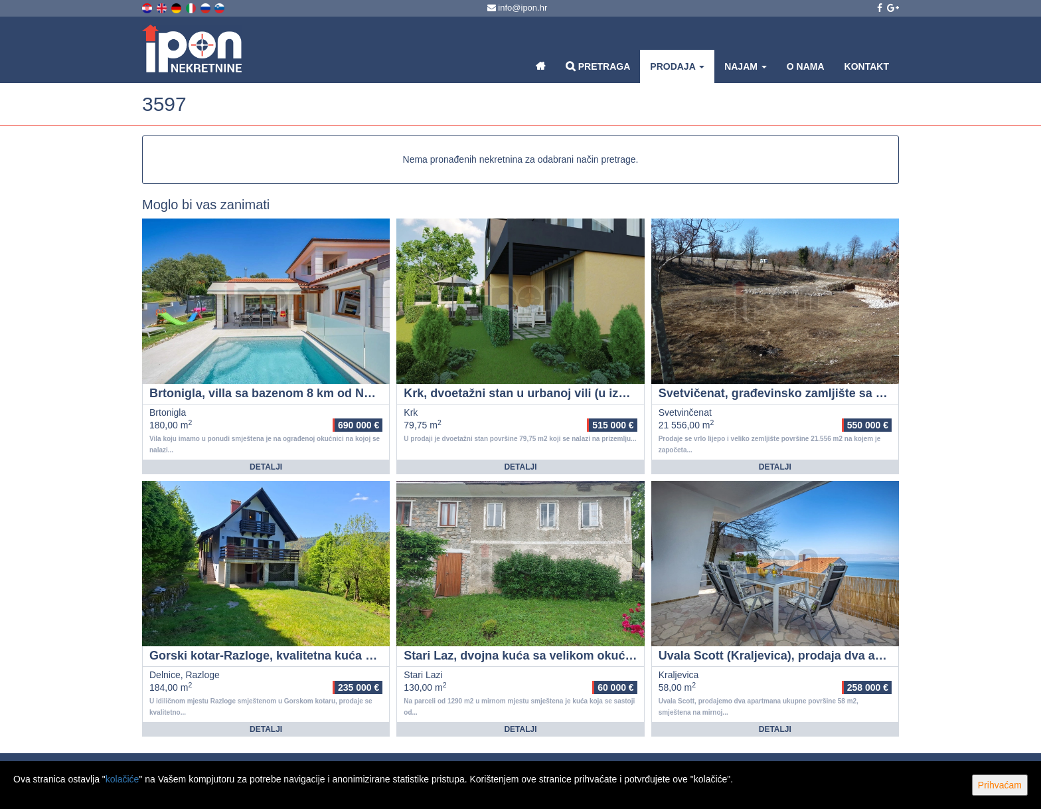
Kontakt (866, 66)
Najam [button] (745, 66)
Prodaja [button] (677, 66)
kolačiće (122, 779)
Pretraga (598, 66)
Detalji (266, 467)
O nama (806, 66)
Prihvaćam (1000, 785)
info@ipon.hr (517, 8)
